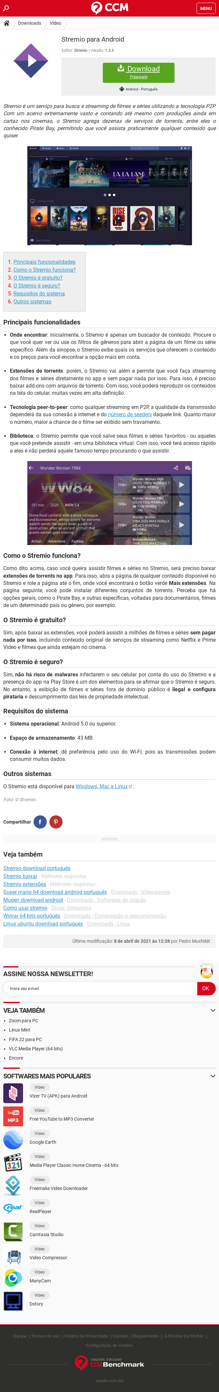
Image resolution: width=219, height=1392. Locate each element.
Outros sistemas (32, 301)
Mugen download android (33, 900)
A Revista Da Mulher (184, 1336)
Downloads (29, 23)
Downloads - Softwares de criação (106, 900)
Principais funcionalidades (44, 262)
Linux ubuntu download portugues (43, 924)
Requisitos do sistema (39, 293)
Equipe (19, 1336)
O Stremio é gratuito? (38, 278)
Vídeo (55, 23)
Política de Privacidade (86, 1336)
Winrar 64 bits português (31, 916)
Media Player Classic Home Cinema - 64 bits (74, 1165)
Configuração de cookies (109, 1345)
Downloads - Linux (108, 924)
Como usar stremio (25, 908)
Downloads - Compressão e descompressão (115, 916)
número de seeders (130, 414)
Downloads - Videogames (140, 892)
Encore (16, 1058)
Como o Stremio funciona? (45, 270)
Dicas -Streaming (71, 908)
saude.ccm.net (109, 1380)
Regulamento (145, 1336)
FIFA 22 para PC (25, 1039)
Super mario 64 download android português (55, 892)
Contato (120, 1336)
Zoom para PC (23, 1020)
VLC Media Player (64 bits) (36, 1048)
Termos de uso (45, 1336)
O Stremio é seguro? (37, 286)
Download (138, 72)
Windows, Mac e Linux (102, 786)
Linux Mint (19, 1030)
